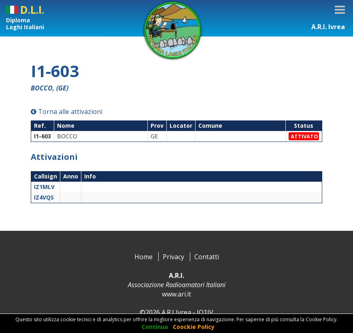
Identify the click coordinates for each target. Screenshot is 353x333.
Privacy (173, 256)
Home (143, 256)
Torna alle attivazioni (66, 111)
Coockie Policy (194, 327)
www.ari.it (176, 294)
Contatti (206, 256)
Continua (155, 327)
